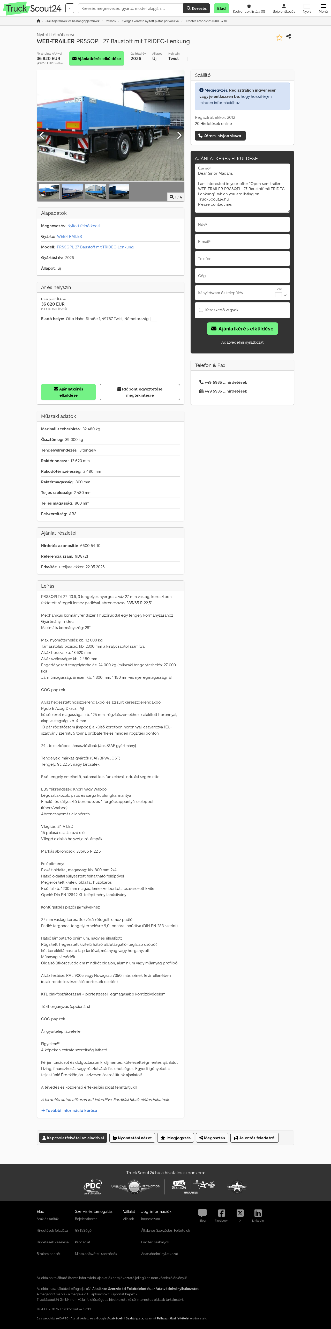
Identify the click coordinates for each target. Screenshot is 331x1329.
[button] (323, 8)
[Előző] (42, 135)
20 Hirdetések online (213, 123)
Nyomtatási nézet (132, 1137)
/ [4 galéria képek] (176, 197)
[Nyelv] (307, 8)
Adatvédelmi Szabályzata (125, 1318)
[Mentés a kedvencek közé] (279, 37)
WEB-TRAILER (69, 236)
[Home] (73, 21)
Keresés (197, 8)
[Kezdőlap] (38, 21)
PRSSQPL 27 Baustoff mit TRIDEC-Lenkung (95, 246)
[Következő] (179, 135)
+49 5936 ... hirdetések (223, 382)
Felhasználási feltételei (173, 1318)
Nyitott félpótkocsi (83, 225)
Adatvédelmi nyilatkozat (242, 342)
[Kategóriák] (69, 8)
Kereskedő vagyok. (222, 309)
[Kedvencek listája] (249, 8)
